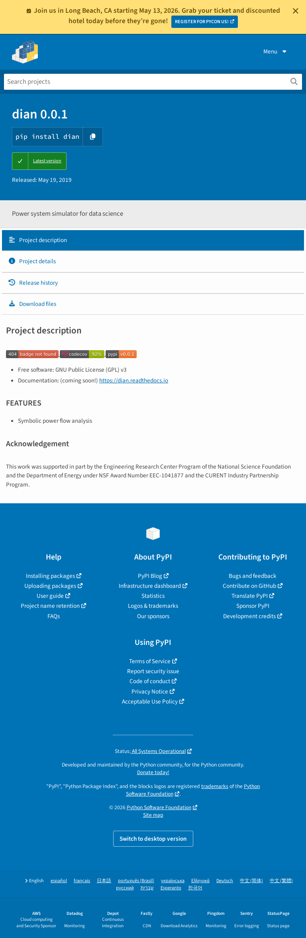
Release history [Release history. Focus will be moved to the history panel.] (33, 282)
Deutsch (224, 880)
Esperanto (171, 888)
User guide (50, 595)
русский (125, 888)
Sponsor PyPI (252, 605)
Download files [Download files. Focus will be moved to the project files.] (32, 304)
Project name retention (50, 605)
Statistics (153, 595)
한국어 (195, 888)
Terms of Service (150, 661)
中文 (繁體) (281, 880)
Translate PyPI (249, 595)
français (82, 880)
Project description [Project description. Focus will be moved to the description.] (37, 240)
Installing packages (50, 575)
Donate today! (153, 772)
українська (172, 880)
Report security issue (153, 671)
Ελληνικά (200, 880)
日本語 (104, 880)
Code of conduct (149, 681)
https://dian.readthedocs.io (133, 380)
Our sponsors (153, 616)
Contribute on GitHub (249, 585)
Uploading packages (50, 585)
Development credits (249, 616)
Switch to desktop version (153, 838)
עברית (147, 888)
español (59, 880)
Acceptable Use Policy (150, 701)
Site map (153, 815)
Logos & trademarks (153, 605)
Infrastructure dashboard (150, 585)
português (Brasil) (136, 880)
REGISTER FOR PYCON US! (202, 21)
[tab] (153, 240)
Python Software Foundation (159, 807)
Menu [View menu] (275, 51)
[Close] (295, 10)
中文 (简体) (251, 880)
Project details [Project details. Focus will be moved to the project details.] (32, 261)
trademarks (214, 786)
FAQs (53, 616)
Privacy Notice (149, 691)
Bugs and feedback (253, 575)
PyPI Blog (150, 575)
